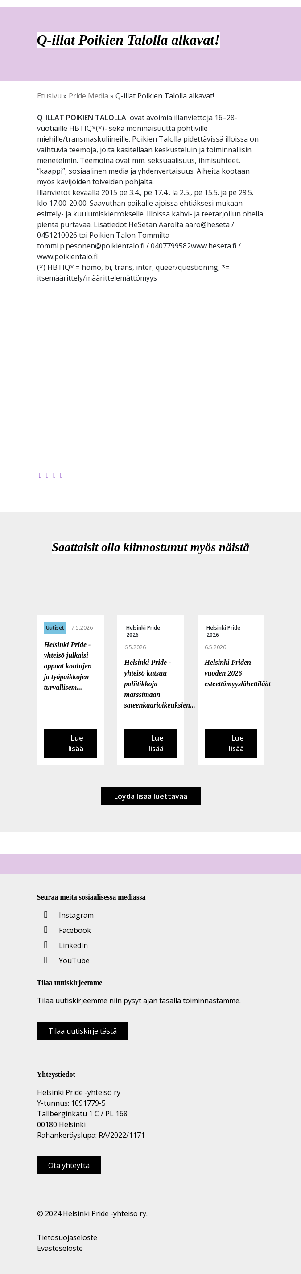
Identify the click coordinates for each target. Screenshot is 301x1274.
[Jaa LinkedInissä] (54, 475)
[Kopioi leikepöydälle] (61, 475)
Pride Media (88, 96)
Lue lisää (75, 743)
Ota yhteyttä (69, 1165)
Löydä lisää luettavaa (150, 796)
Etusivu (49, 96)
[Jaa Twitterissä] (47, 475)
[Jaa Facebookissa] (40, 475)
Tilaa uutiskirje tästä (82, 1031)
